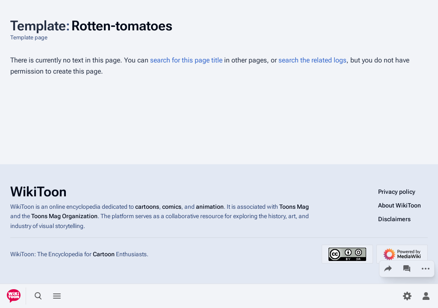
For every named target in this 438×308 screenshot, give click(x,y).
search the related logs (312, 60)
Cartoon (104, 254)
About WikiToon (399, 205)
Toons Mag (294, 206)
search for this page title (186, 60)
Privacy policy (396, 191)
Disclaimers (394, 219)
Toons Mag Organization (64, 216)
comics (171, 206)
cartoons (147, 206)
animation (210, 206)
